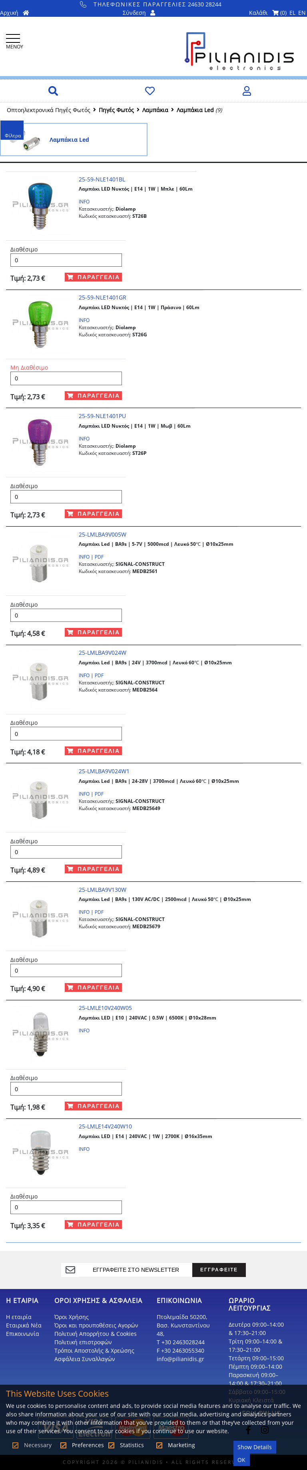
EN (302, 12)
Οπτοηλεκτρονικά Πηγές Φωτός (48, 110)
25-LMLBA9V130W (102, 889)
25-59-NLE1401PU (102, 416)
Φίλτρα (13, 135)
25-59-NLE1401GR (102, 297)
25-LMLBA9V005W (102, 534)
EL (292, 12)
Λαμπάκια (155, 110)
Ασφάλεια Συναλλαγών (84, 1359)
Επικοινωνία (22, 1333)
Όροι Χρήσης (71, 1317)
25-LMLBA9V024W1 (104, 771)
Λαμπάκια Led (195, 110)
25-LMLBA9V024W (102, 652)
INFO (84, 201)
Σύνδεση (139, 12)
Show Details (254, 1447)
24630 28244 (150, 4)
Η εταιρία (19, 1317)
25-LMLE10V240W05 (105, 1008)
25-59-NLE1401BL (102, 179)
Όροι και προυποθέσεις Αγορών (96, 1325)
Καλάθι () (268, 12)
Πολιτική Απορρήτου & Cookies (95, 1333)
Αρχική (14, 12)
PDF (99, 556)
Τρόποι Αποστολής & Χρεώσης (94, 1350)
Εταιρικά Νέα (24, 1325)
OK (241, 1460)
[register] (136, 1270)
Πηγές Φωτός (116, 110)
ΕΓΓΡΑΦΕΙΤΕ (219, 1270)
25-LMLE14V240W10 (105, 1126)
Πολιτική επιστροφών (83, 1342)
